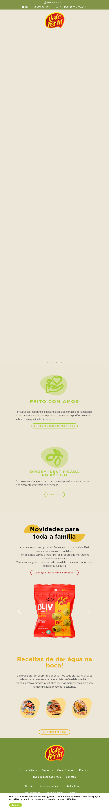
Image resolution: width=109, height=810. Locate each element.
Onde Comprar (66, 770)
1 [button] (43, 362)
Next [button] (105, 195)
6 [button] (65, 362)
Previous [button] (4, 195)
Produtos (47, 770)
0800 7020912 (42, 7)
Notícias (29, 786)
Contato (71, 777)
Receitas (84, 770)
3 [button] (52, 362)
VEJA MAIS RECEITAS (54, 732)
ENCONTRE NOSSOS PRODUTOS (54, 425)
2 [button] (47, 362)
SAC (25, 7)
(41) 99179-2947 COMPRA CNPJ (71, 7)
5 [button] (61, 362)
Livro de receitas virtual (47, 777)
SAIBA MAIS (54, 494)
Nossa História (28, 770)
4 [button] (56, 362)
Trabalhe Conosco (54, 2)
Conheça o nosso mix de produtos (55, 572)
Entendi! (15, 805)
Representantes (49, 786)
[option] (54, 195)
